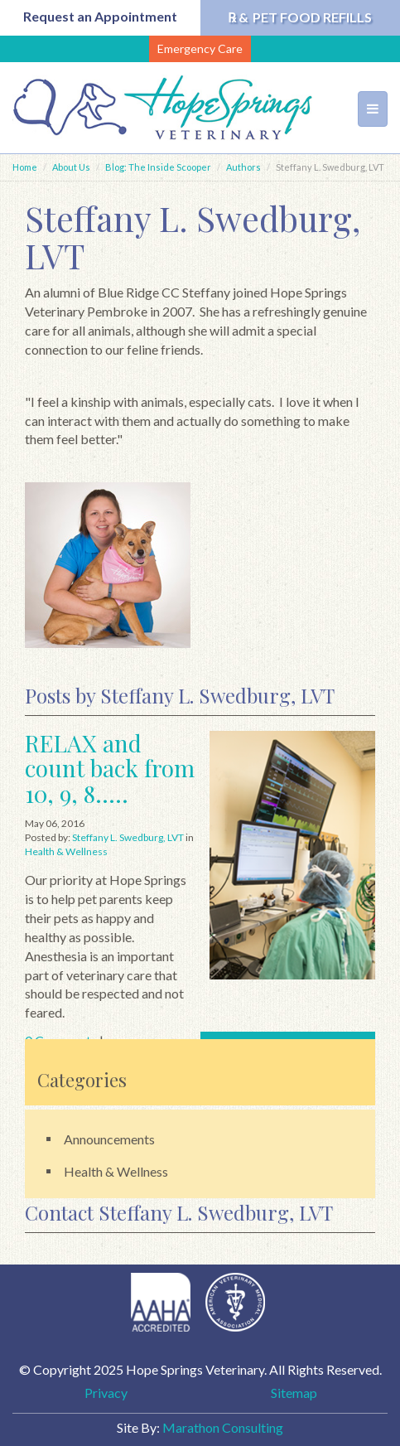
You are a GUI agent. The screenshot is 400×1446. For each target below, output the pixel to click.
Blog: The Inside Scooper (158, 167)
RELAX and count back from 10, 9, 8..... (110, 769)
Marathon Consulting (222, 1427)
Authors (243, 167)
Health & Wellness (66, 851)
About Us (71, 167)
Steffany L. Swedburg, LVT (128, 837)
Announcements (109, 1139)
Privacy (106, 1392)
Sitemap (294, 1392)
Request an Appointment (100, 16)
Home (24, 167)
